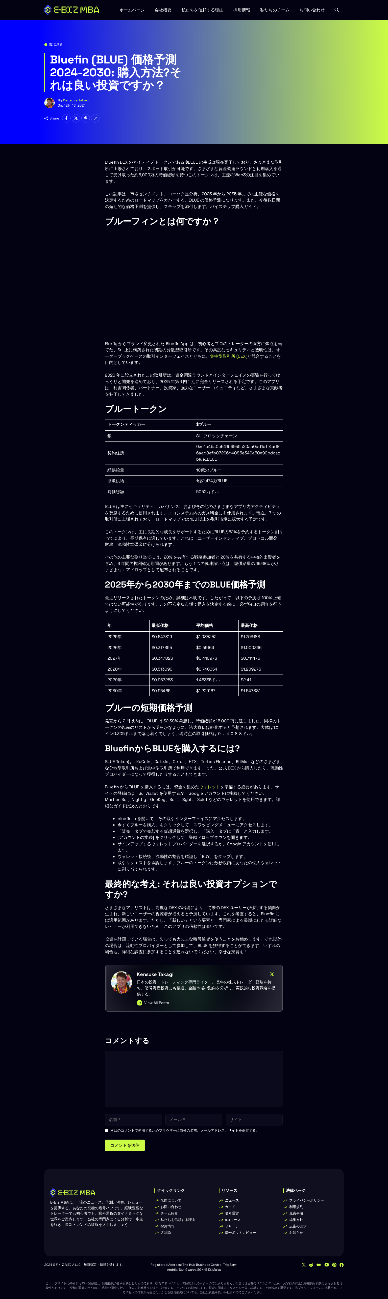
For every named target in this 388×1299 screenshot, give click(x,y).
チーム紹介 (169, 1213)
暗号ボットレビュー (240, 1232)
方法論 (166, 1232)
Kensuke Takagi (76, 100)
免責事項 (296, 1213)
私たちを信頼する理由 (202, 10)
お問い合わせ (312, 10)
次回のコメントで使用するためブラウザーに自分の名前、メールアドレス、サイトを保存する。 (184, 1130)
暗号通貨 (232, 1213)
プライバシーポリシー (306, 1200)
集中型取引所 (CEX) (228, 356)
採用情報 (241, 10)
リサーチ (232, 1226)
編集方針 (296, 1219)
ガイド (230, 1207)
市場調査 (56, 44)
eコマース (233, 1219)
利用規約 (296, 1207)
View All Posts (156, 1002)
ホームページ (132, 10)
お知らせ (296, 1232)
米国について (171, 1200)
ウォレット (209, 787)
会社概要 (163, 10)
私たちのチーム (275, 10)
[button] (337, 10)
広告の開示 (298, 1226)
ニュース (232, 1200)
